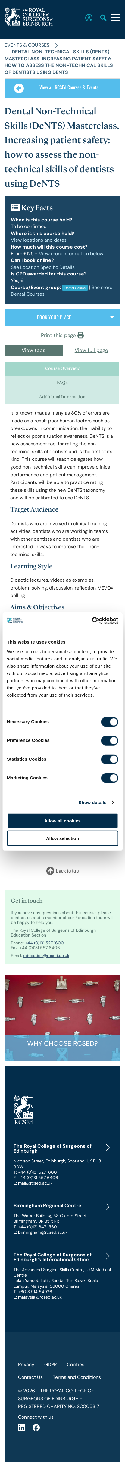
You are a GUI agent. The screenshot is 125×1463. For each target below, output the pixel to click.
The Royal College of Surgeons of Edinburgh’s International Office (53, 1257)
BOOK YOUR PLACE (54, 317)
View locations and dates (39, 240)
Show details (93, 802)
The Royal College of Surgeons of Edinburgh (53, 1148)
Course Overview (62, 368)
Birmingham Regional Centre (47, 1205)
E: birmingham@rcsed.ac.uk (40, 1232)
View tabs (33, 350)
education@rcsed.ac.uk (46, 955)
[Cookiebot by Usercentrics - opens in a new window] (91, 621)
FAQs (62, 382)
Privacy (26, 1364)
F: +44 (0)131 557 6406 (36, 1177)
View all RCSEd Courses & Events (56, 88)
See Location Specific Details (43, 267)
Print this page (62, 335)
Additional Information (62, 396)
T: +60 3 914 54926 (33, 1291)
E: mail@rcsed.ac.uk (33, 1183)
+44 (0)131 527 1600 (44, 943)
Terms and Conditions (77, 1377)
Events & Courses (27, 45)
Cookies (75, 1364)
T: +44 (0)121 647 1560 (35, 1226)
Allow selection (62, 838)
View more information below (71, 253)
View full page (91, 350)
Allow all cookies (62, 820)
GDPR (50, 1364)
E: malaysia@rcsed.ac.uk (38, 1297)
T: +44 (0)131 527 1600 (35, 1172)
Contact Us (30, 1377)
